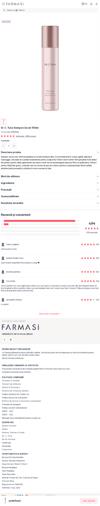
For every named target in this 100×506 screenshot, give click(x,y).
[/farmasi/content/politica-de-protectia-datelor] (15, 391)
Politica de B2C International (14, 408)
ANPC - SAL (7, 414)
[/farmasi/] (14, 4)
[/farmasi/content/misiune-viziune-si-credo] (13, 432)
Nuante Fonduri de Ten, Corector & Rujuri (20, 477)
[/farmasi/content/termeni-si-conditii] (11, 380)
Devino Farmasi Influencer (13, 460)
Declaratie (6, 446)
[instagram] (10, 339)
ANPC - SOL (7, 411)
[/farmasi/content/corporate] (7, 449)
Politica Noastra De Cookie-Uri (15, 394)
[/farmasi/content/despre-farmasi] (9, 426)
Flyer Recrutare (8, 474)
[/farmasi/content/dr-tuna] (7, 436)
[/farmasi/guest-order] (16, 371)
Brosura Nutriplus (9, 467)
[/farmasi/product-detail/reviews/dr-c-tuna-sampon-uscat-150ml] (50, 314)
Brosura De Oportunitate (12, 457)
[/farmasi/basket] (91, 3)
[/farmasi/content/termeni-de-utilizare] (11, 384)
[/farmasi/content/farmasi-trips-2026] (11, 488)
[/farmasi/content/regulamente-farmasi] (12, 484)
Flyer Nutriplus (8, 471)
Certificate (6, 443)
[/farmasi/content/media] (5, 429)
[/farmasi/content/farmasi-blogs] (8, 481)
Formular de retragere (11, 404)
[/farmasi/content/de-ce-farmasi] (8, 439)
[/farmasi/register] (13, 358)
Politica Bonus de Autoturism (14, 397)
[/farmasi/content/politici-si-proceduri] (11, 387)
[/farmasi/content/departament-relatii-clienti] (14, 464)
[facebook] (4, 339)
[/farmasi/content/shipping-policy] (21, 401)
